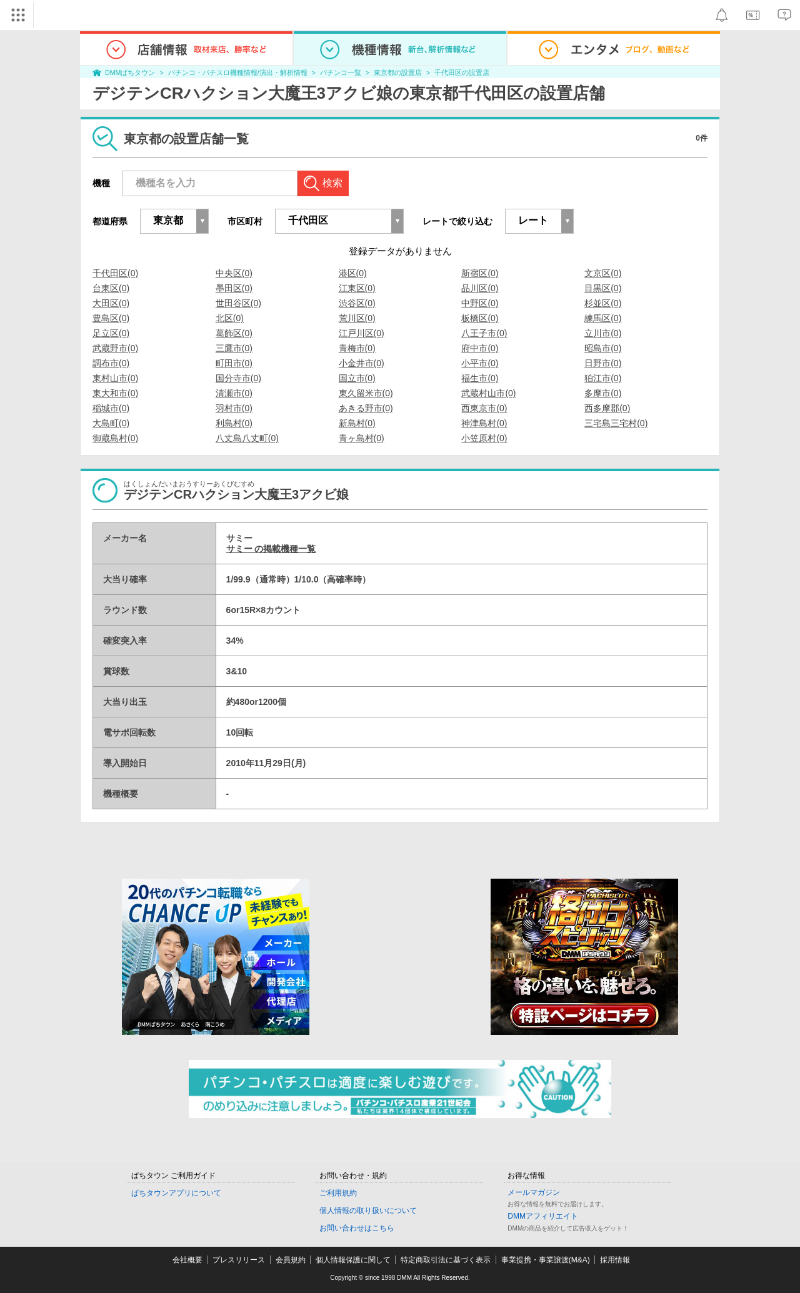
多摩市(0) (602, 393)
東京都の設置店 (398, 72)
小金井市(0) (361, 363)
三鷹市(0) (234, 348)
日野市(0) (602, 363)
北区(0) (230, 318)
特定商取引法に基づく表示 (446, 1260)
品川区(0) (479, 288)
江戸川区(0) (361, 333)
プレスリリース (238, 1260)
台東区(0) (110, 288)
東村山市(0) (115, 378)
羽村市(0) (234, 408)
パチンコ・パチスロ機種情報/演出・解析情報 (238, 72)
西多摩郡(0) (607, 408)
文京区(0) (602, 273)
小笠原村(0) (484, 438)
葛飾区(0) (234, 333)
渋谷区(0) (357, 303)
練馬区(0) (602, 318)
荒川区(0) (357, 318)
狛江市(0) (602, 378)
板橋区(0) (479, 318)
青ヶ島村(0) (361, 438)
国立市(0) (357, 378)
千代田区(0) (115, 273)
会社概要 (187, 1260)
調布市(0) (110, 363)
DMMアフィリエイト (543, 1216)
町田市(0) (234, 363)
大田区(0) (110, 303)
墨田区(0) (234, 288)
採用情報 (615, 1260)
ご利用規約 (338, 1193)
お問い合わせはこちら (356, 1228)
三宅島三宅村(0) (616, 423)
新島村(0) (357, 423)
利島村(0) (234, 423)
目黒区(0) (602, 288)
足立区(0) (110, 333)
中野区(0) (479, 303)
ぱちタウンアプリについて (176, 1193)
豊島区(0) (110, 318)
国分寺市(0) (238, 378)
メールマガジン (534, 1192)
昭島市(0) (602, 348)
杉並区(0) (602, 303)
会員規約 (291, 1260)
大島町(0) (110, 423)
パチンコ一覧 (340, 72)
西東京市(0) (484, 408)
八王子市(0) (484, 333)
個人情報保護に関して (353, 1260)
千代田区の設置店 (461, 72)
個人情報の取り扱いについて (368, 1210)
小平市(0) (479, 363)
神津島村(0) (484, 423)
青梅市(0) (357, 348)
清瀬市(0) (234, 393)
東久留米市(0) (366, 393)
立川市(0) (602, 333)
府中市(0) (479, 348)
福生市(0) (479, 378)
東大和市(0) (115, 393)
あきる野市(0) (366, 408)
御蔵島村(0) (115, 438)
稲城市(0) (110, 408)
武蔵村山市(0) (488, 393)
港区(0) (353, 273)
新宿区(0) (479, 273)
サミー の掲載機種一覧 (271, 549)
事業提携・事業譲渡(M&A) (545, 1260)
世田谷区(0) (238, 303)
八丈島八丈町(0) (247, 438)
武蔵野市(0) (115, 348)
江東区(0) (357, 288)
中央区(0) (234, 273)
